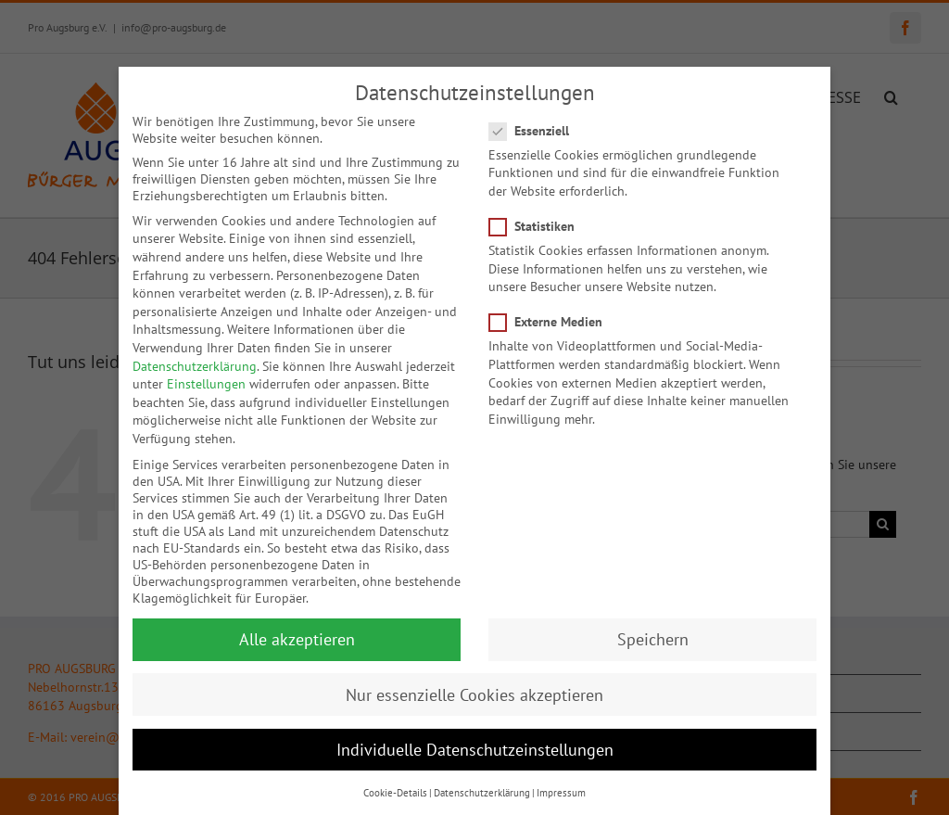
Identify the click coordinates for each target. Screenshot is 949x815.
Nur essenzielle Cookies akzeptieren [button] (474, 676)
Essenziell (536, 112)
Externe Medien (553, 304)
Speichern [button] (653, 621)
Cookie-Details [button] (395, 774)
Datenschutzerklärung (195, 347)
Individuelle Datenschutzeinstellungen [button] (475, 731)
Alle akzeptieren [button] (297, 621)
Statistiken (539, 207)
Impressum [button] (561, 774)
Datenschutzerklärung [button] (482, 774)
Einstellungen (206, 366)
